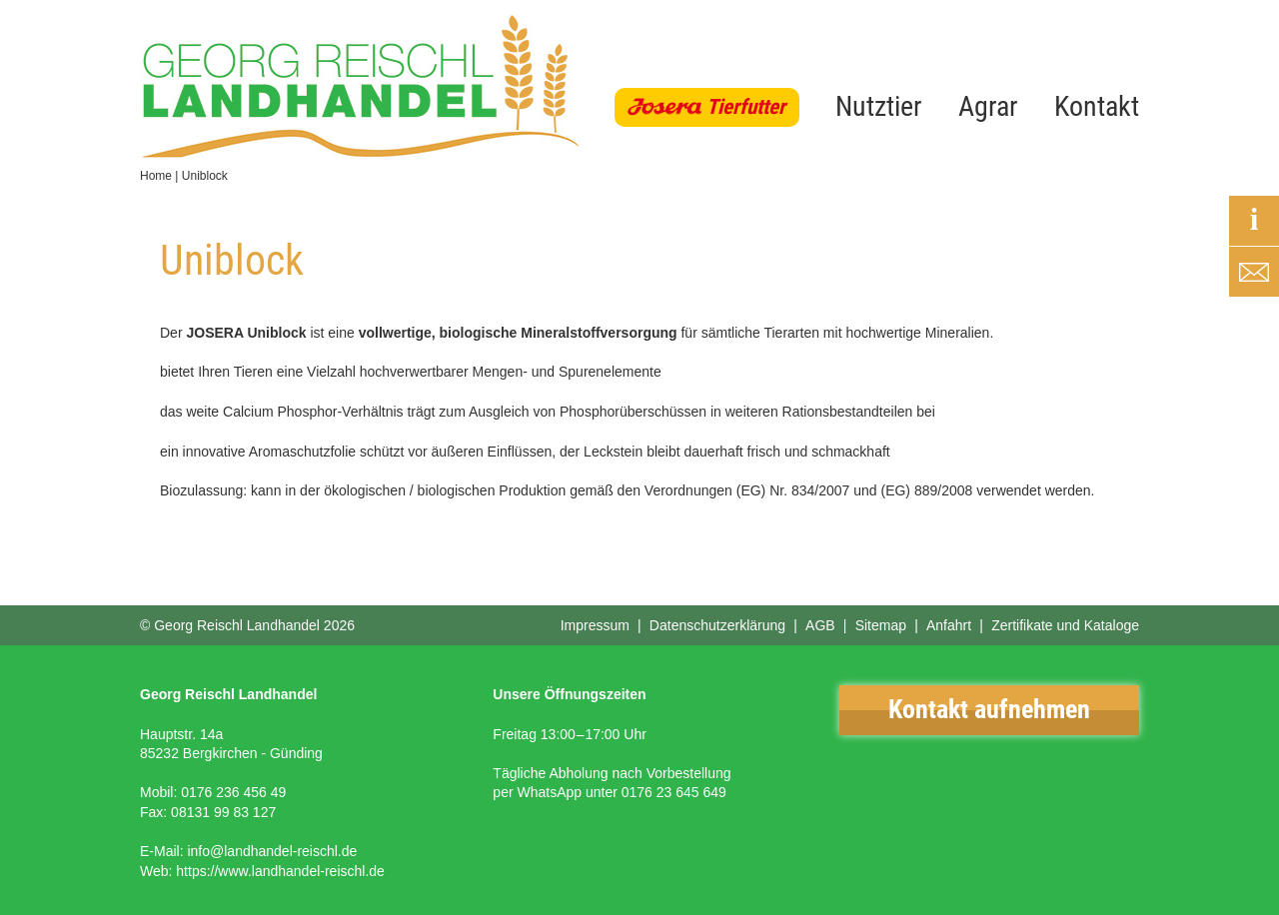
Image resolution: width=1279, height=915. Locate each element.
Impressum (595, 625)
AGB (820, 625)
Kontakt (1096, 106)
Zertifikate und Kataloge (1065, 625)
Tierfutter (745, 107)
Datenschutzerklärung (717, 625)
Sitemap (880, 625)
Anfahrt (948, 625)
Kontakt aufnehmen (989, 709)
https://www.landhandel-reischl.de (280, 871)
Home (156, 176)
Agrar (988, 106)
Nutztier (878, 106)
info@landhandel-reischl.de (272, 851)
